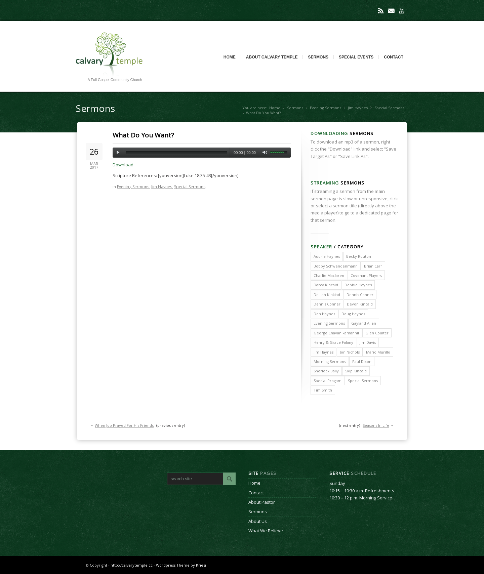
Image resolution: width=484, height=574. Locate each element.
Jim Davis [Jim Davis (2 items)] (368, 342)
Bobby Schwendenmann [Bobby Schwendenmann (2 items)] (336, 266)
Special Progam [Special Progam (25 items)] (327, 380)
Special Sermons (389, 107)
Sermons (318, 57)
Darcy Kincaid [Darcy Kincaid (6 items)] (326, 284)
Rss (381, 10)
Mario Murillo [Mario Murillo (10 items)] (378, 352)
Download (123, 165)
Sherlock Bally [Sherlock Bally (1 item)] (326, 370)
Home (230, 57)
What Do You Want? (143, 135)
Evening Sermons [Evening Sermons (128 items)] (329, 323)
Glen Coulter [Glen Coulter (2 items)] (377, 332)
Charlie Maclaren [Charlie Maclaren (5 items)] (329, 275)
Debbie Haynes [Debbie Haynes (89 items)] (358, 284)
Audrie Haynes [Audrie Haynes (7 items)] (327, 256)
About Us (257, 521)
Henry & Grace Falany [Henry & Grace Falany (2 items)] (333, 342)
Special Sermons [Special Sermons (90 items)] (363, 380)
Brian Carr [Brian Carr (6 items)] (373, 266)
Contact (393, 57)
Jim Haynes (358, 107)
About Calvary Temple (272, 57)
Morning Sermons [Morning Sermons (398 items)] (330, 361)
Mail (391, 10)
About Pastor (261, 502)
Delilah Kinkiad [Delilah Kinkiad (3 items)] (327, 294)
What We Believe (265, 531)
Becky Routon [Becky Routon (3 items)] (358, 256)
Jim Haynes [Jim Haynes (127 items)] (323, 352)
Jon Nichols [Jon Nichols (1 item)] (350, 352)
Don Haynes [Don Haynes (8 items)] (324, 313)
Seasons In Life (376, 425)
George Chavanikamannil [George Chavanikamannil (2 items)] (336, 332)
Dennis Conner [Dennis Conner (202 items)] (360, 294)
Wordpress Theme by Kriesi (181, 565)
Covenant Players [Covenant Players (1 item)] (366, 275)
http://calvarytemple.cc (132, 565)
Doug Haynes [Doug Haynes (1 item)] (353, 313)
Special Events (356, 57)
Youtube (401, 10)
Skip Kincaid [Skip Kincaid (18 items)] (356, 370)
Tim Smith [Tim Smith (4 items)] (323, 390)
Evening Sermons (325, 107)
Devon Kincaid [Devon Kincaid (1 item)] (360, 303)
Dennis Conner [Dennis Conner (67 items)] (327, 303)
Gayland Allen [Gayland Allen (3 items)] (363, 323)
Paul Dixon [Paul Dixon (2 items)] (361, 361)
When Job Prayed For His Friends (124, 425)
